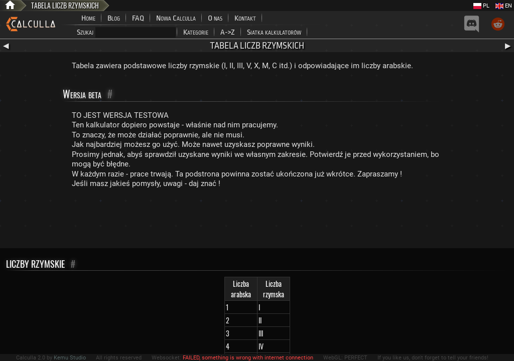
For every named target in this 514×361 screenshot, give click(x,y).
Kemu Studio (70, 357)
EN (503, 6)
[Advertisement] (257, 220)
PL (481, 6)
